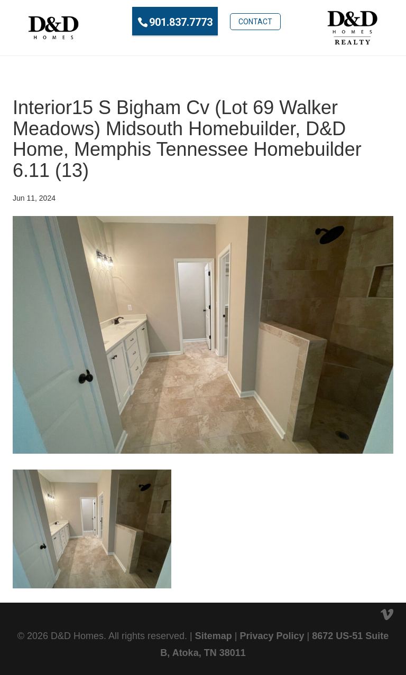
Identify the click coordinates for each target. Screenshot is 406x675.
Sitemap (213, 636)
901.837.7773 (181, 22)
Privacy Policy (271, 636)
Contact (255, 21)
